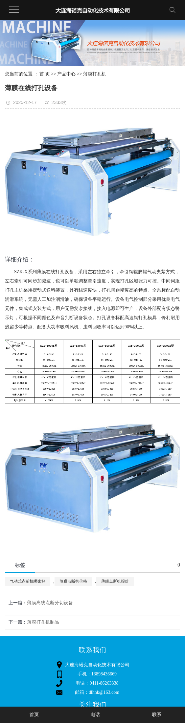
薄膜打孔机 (94, 74)
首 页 (44, 74)
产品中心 (66, 74)
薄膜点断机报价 (115, 581)
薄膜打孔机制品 (43, 622)
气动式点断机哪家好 (27, 581)
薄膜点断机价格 (73, 581)
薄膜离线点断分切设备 (50, 602)
